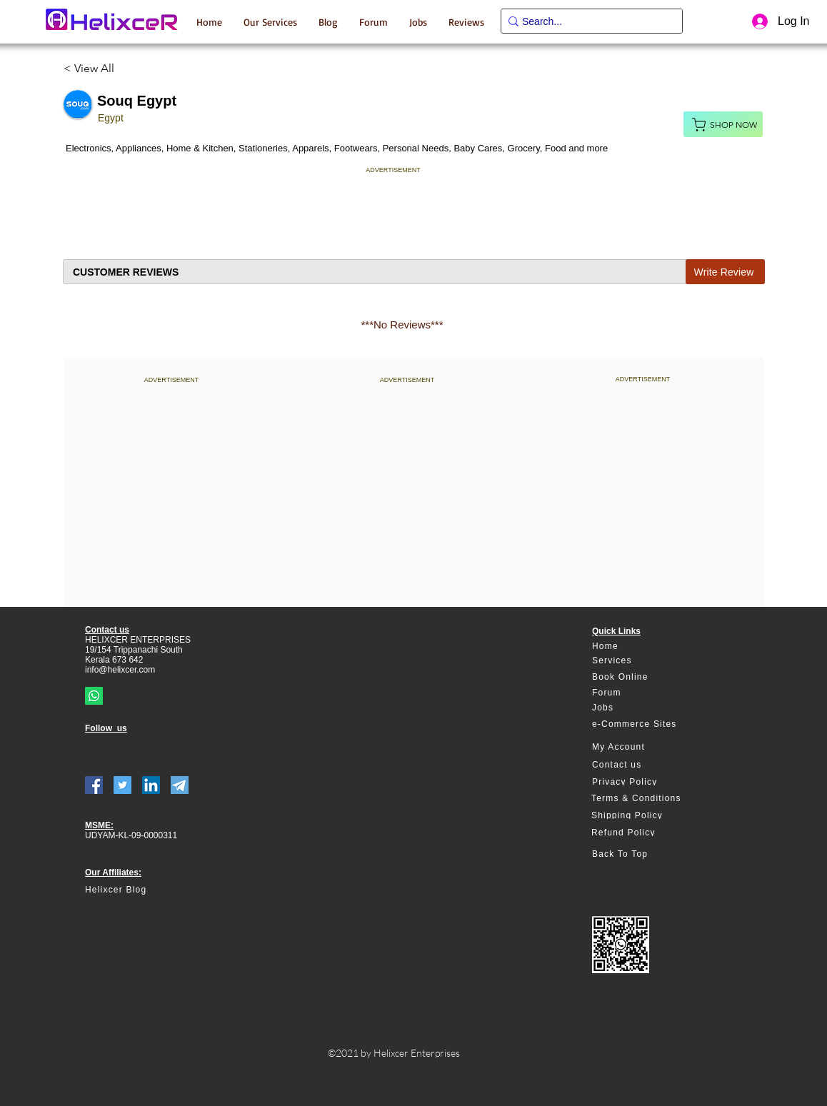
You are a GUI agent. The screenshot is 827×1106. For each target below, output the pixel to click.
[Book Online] (644, 677)
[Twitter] (122, 785)
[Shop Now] (723, 124)
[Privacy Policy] (644, 781)
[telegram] (180, 785)
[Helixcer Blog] (145, 890)
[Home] (644, 646)
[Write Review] (725, 271)
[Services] (644, 660)
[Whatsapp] (94, 696)
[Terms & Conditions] (643, 798)
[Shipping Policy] (643, 815)
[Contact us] (644, 765)
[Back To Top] (644, 854)
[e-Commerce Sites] (644, 724)
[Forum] (644, 693)
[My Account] (644, 747)
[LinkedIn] (151, 785)
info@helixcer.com (120, 670)
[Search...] (587, 22)
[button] (270, 21)
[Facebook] (94, 785)
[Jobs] (644, 708)
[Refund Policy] (643, 832)
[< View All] (95, 68)
